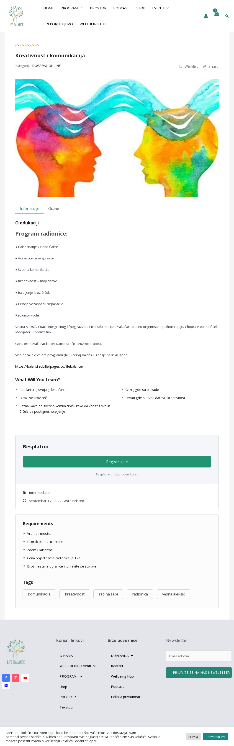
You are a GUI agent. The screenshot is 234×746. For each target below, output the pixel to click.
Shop (140, 8)
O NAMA (66, 655)
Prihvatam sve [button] (216, 737)
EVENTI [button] (158, 8)
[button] (227, 16)
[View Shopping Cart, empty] (216, 16)
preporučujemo (58, 24)
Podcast (121, 8)
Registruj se (117, 461)
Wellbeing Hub (94, 24)
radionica (140, 594)
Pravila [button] (193, 737)
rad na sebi (108, 594)
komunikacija (39, 594)
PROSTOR (67, 697)
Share (211, 66)
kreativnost (75, 594)
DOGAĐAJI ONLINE (46, 65)
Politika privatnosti (125, 696)
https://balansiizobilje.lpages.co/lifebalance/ (49, 366)
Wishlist (188, 66)
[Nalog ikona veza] (206, 16)
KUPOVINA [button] (123, 656)
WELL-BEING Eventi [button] (78, 666)
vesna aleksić (173, 594)
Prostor (98, 8)
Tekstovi (66, 707)
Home (48, 8)
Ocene (53, 208)
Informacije (29, 208)
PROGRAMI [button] (70, 8)
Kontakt (117, 666)
